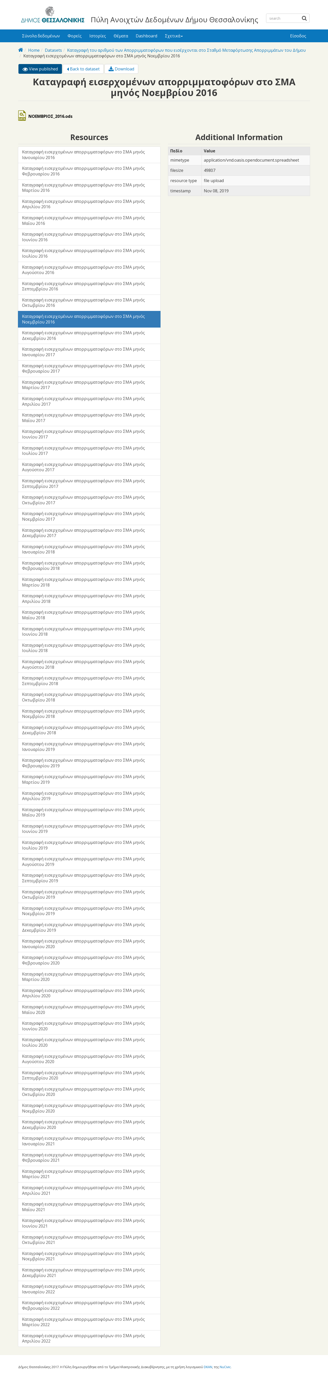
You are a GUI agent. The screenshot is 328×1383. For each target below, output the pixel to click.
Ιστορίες (97, 36)
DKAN (208, 1367)
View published (42, 70)
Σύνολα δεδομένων (41, 36)
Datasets (53, 50)
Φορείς (75, 36)
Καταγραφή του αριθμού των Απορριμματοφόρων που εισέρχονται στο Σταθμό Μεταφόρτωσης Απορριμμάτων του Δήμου (186, 50)
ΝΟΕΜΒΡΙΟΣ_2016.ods (50, 116)
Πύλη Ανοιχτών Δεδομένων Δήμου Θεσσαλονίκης (174, 19)
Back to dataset (83, 69)
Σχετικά (174, 36)
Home (34, 50)
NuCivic (225, 1367)
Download (121, 69)
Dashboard (146, 36)
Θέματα (121, 36)
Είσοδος (298, 36)
